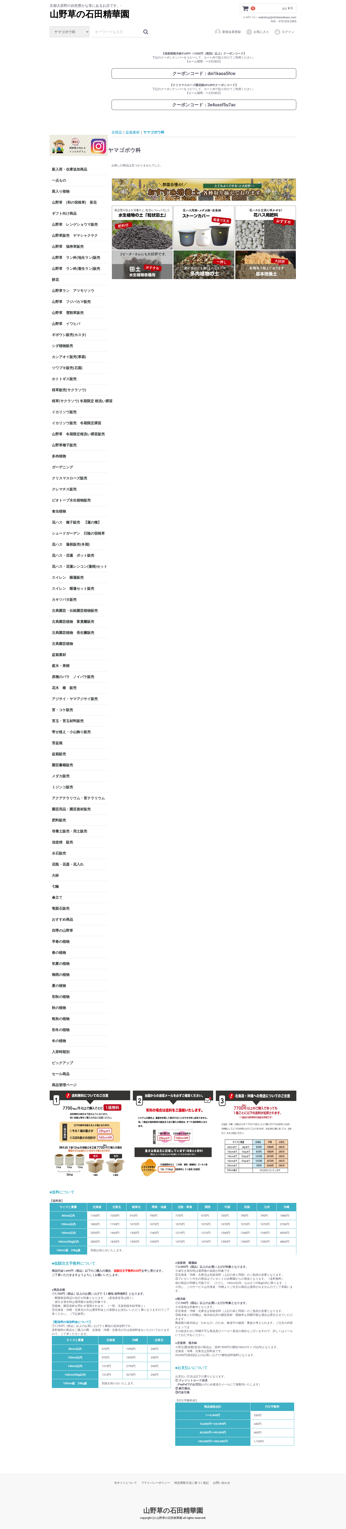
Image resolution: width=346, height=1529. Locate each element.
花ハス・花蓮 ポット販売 (73, 555)
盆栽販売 (59, 754)
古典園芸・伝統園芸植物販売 (75, 611)
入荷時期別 (61, 1052)
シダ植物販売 (62, 346)
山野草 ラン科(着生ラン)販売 (76, 269)
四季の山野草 (62, 930)
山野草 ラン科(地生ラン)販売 (76, 257)
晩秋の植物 (61, 1019)
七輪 (55, 886)
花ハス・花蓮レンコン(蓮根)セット (79, 566)
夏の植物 (59, 986)
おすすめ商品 (62, 919)
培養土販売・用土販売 (69, 831)
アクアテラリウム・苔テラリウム (78, 798)
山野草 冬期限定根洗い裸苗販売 (78, 434)
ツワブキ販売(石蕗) (67, 368)
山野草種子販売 (64, 445)
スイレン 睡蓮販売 (68, 577)
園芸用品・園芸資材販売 (71, 809)
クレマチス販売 (64, 489)
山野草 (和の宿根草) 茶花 (74, 202)
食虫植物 (59, 511)
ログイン (284, 32)
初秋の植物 (61, 997)
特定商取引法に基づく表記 (191, 1482)
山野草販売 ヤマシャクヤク (75, 235)
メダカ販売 (61, 776)
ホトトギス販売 (64, 379)
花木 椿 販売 (64, 688)
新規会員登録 (227, 32)
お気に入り (257, 32)
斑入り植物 (61, 191)
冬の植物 (59, 1041)
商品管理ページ (64, 1085)
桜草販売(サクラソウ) (69, 390)
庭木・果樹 (61, 666)
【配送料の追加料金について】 (72, 1321)
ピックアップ (62, 1063)
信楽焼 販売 (62, 842)
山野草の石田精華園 (89, 14)
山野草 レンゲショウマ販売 (75, 224)
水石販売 (59, 853)
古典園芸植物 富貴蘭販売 (73, 622)
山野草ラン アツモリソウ (73, 291)
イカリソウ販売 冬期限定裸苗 (76, 423)
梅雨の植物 (61, 975)
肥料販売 (59, 820)
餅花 (55, 280)
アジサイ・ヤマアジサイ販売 (75, 699)
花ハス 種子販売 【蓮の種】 (76, 522)
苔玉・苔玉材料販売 (68, 721)
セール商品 (61, 1074)
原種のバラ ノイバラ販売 (73, 677)
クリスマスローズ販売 (69, 478)
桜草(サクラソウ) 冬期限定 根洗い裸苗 (80, 401)
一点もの (59, 180)
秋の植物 (59, 1008)
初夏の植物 (61, 964)
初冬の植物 (61, 1030)
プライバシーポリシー (155, 1482)
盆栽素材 (59, 655)
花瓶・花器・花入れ (68, 864)
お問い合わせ (221, 1482)
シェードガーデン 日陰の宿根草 (78, 533)
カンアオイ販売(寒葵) (69, 357)
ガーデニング (64, 467)
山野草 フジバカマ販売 (71, 302)
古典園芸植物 (62, 644)
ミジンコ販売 (62, 787)
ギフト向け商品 (64, 213)
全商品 (116, 132)
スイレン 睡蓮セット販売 (73, 588)
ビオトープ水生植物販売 (71, 500)
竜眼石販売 (61, 908)
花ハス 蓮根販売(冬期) (71, 544)
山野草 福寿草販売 (68, 246)
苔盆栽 (57, 743)
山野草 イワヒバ (66, 324)
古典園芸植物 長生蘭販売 (73, 633)
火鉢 (55, 875)
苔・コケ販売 (62, 710)
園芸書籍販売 (62, 765)
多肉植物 (59, 456)
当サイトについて (125, 1482)
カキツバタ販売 (64, 599)
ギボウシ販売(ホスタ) (69, 335)
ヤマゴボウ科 (153, 132)
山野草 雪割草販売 (68, 313)
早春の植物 (61, 941)
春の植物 (59, 952)
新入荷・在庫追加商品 (69, 169)
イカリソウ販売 (64, 412)
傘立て (57, 897)
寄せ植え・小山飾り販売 (71, 732)
